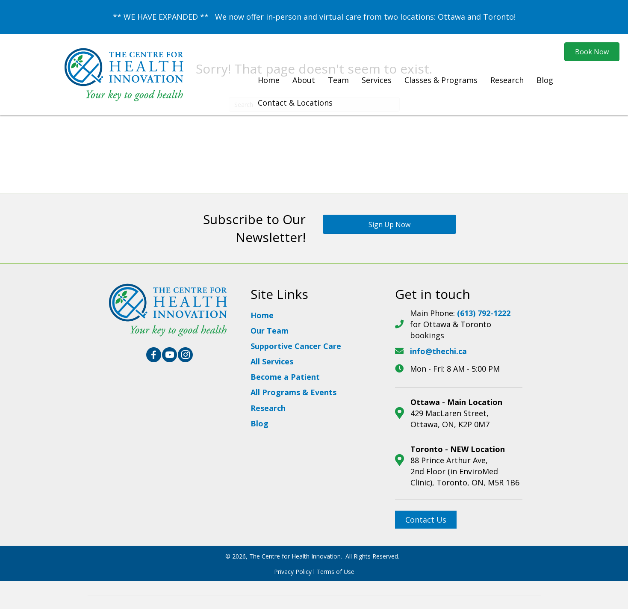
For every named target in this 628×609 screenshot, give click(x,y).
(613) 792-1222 (483, 313)
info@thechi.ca (438, 351)
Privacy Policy (293, 572)
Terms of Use (335, 572)
